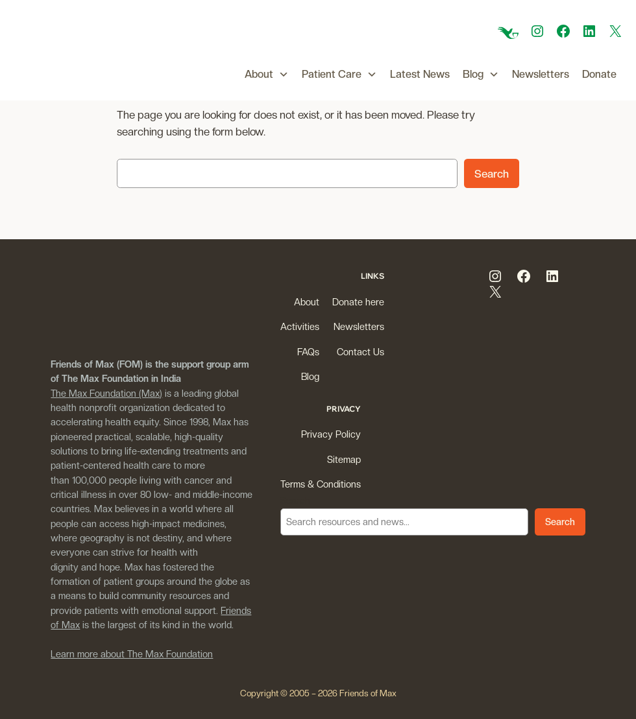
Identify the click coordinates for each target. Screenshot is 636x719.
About (267, 75)
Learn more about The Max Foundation (132, 653)
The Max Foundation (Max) (106, 393)
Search (491, 173)
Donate (599, 74)
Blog (481, 75)
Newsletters (540, 74)
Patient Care (339, 75)
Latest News (420, 74)
